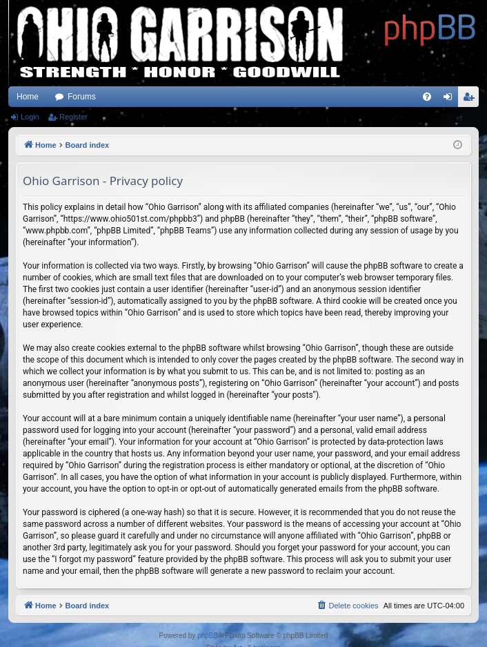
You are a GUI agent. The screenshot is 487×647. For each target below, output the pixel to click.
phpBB (207, 635)
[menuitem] (427, 96)
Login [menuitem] (451, 99)
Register (73, 117)
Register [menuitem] (471, 99)
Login (30, 117)
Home (28, 97)
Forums (82, 97)
